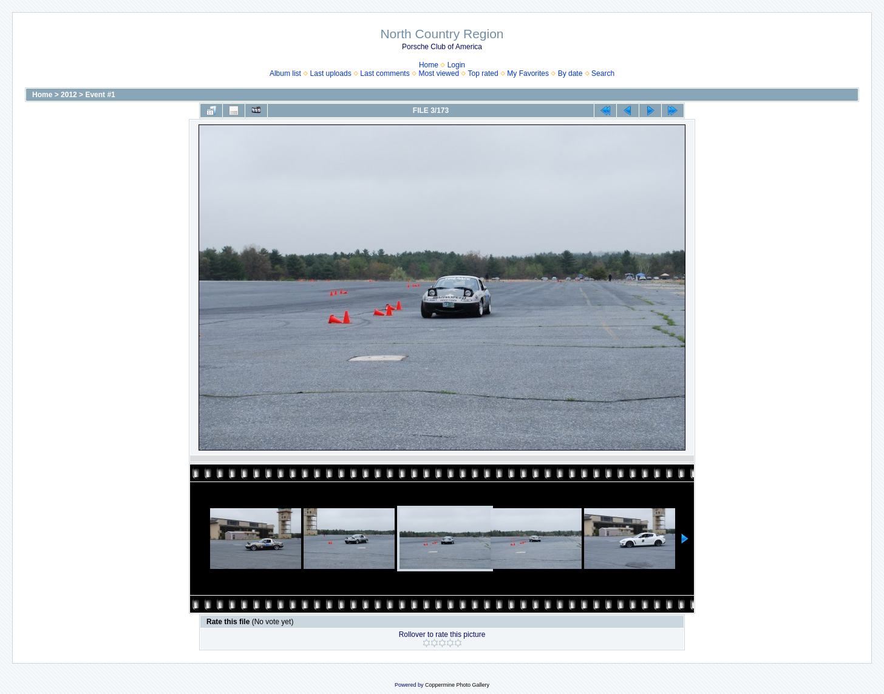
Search (602, 73)
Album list (285, 73)
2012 (69, 94)
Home (428, 65)
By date (570, 73)
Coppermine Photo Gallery (457, 685)
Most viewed (438, 73)
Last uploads (331, 73)
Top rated (483, 73)
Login (456, 65)
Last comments (384, 73)
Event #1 (100, 94)
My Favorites (528, 73)
